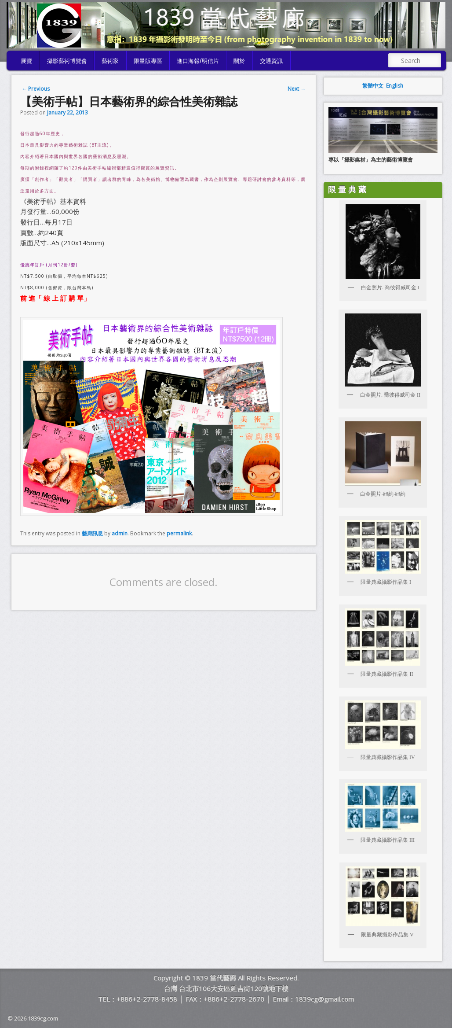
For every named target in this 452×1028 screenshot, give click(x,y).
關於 (239, 60)
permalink (179, 533)
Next (297, 88)
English (394, 85)
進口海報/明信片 (198, 60)
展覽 (26, 60)
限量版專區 (148, 60)
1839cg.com (43, 1018)
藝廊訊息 (92, 533)
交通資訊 (271, 60)
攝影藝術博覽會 (67, 60)
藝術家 (110, 60)
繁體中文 (372, 85)
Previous (36, 88)
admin (120, 533)
